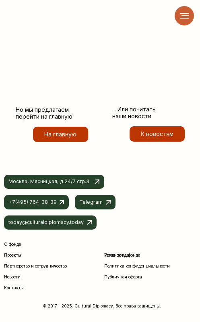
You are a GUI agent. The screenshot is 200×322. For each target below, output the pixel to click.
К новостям (157, 133)
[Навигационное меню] (184, 16)
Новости (12, 276)
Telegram (91, 202)
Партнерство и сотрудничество (35, 265)
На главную (60, 134)
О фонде (12, 244)
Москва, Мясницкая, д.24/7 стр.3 (48, 181)
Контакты (14, 287)
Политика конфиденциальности (137, 265)
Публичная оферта (123, 276)
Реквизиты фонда (122, 255)
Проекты (12, 255)
